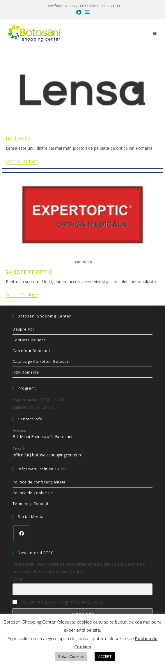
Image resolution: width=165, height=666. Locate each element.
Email (18, 579)
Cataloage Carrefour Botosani (41, 361)
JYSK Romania (26, 372)
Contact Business (29, 339)
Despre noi (23, 329)
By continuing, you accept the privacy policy (58, 602)
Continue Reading (22, 161)
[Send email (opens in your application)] (86, 12)
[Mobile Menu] (155, 33)
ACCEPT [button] (104, 656)
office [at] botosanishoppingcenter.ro (48, 455)
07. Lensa (18, 138)
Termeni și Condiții (30, 503)
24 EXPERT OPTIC (29, 271)
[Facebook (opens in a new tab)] (78, 12)
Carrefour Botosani (31, 350)
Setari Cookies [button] (71, 656)
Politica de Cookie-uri (33, 492)
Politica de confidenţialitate (39, 482)
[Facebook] (21, 533)
